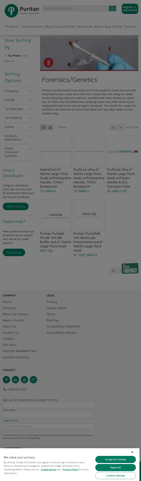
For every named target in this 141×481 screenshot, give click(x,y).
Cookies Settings (115, 475)
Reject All (115, 467)
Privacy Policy (70, 469)
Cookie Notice (48, 469)
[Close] (132, 452)
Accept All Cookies (115, 459)
